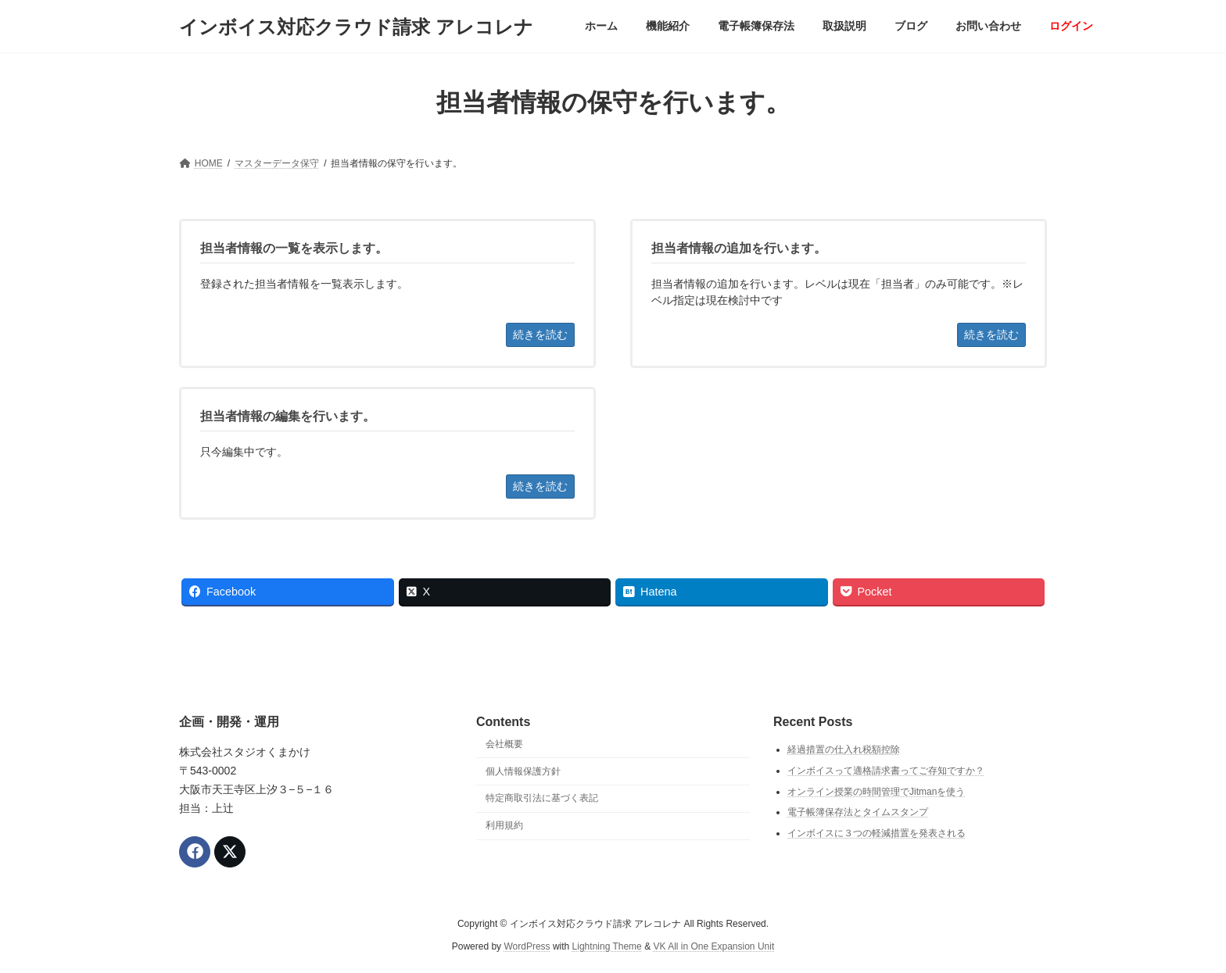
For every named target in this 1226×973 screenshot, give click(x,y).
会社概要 (504, 744)
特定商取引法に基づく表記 (542, 798)
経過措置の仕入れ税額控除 (843, 750)
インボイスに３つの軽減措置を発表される (876, 833)
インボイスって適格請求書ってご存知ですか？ (885, 770)
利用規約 (504, 825)
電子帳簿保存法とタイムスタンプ (857, 812)
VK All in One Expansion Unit (713, 946)
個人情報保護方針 (523, 771)
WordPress (527, 946)
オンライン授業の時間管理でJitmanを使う (876, 791)
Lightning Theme (607, 946)
